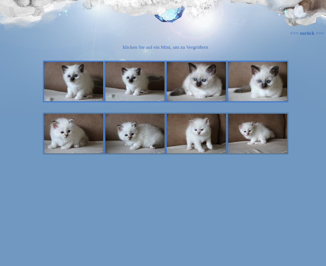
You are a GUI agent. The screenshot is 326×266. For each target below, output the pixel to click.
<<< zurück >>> (307, 33)
